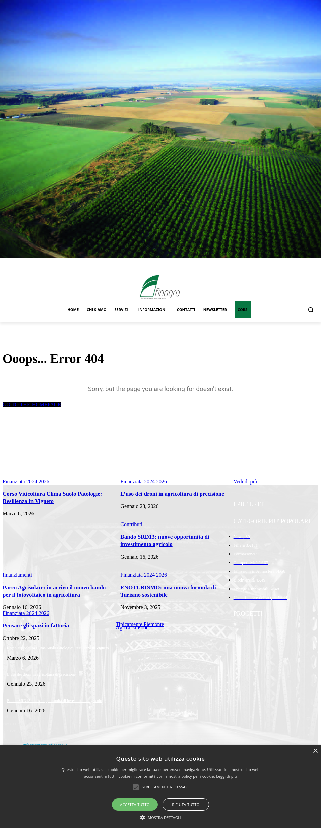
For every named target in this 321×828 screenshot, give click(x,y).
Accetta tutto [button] (135, 804)
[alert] (160, 786)
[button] (310, 310)
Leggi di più (226, 776)
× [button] (315, 751)
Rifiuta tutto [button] (185, 804)
